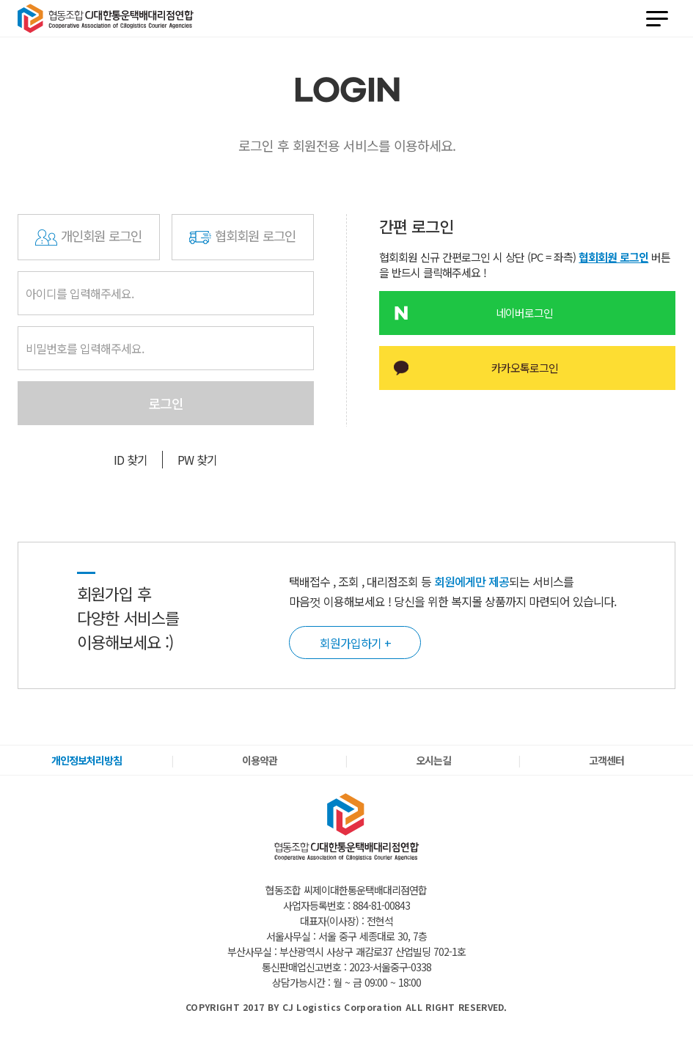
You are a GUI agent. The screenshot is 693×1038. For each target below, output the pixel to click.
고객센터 (606, 760)
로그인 (165, 403)
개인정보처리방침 (86, 760)
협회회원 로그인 (242, 237)
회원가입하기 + (355, 642)
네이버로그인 (533, 312)
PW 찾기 (197, 459)
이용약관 (259, 760)
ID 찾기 (130, 459)
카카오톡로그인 (533, 367)
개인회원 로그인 (88, 237)
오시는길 (433, 760)
